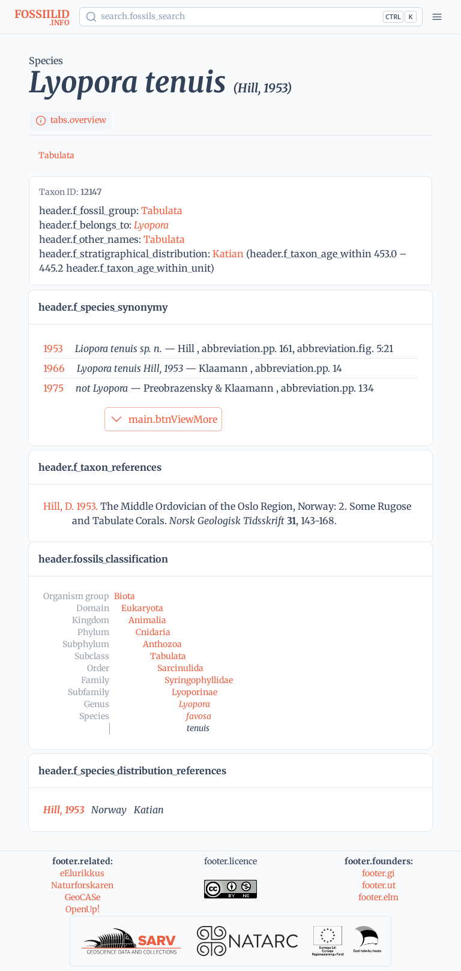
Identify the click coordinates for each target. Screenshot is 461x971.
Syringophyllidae (198, 680)
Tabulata (56, 155)
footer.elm (378, 897)
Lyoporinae (194, 692)
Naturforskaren (82, 885)
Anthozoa (162, 644)
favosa (198, 716)
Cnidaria (153, 632)
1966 (54, 368)
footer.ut (379, 885)
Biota (124, 596)
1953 (53, 348)
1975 (53, 388)
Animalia (147, 620)
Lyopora (151, 225)
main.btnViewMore (163, 419)
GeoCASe (82, 897)
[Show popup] (251, 16)
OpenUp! (82, 909)
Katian (228, 254)
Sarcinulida (180, 668)
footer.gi (378, 873)
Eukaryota (142, 608)
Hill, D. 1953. (71, 506)
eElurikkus (82, 873)
